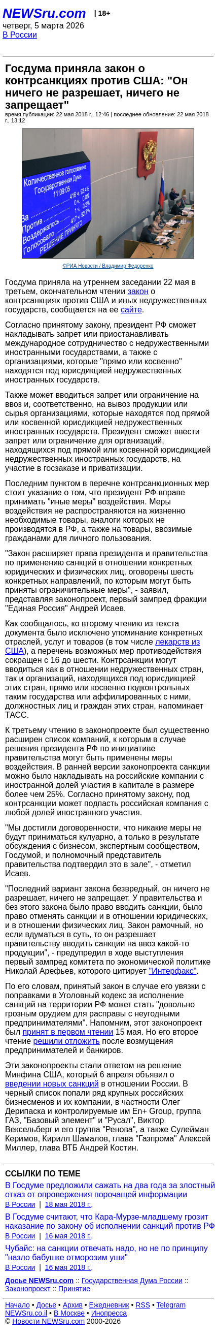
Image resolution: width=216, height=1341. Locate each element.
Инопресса (109, 1313)
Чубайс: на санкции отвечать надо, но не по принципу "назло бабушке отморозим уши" (106, 1253)
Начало (17, 1305)
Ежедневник (109, 1305)
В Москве (69, 1313)
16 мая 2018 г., (69, 1236)
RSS (142, 1305)
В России (20, 34)
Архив (73, 1305)
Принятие (74, 1289)
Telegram (171, 1305)
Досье (46, 1305)
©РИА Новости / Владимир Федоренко (107, 266)
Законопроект (27, 1289)
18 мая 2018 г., (69, 1204)
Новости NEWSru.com (48, 1321)
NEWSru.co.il (26, 1313)
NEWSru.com (44, 13)
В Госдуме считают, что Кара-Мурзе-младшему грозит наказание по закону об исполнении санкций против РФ (110, 1221)
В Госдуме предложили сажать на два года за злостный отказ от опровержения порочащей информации (110, 1190)
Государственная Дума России (132, 1280)
